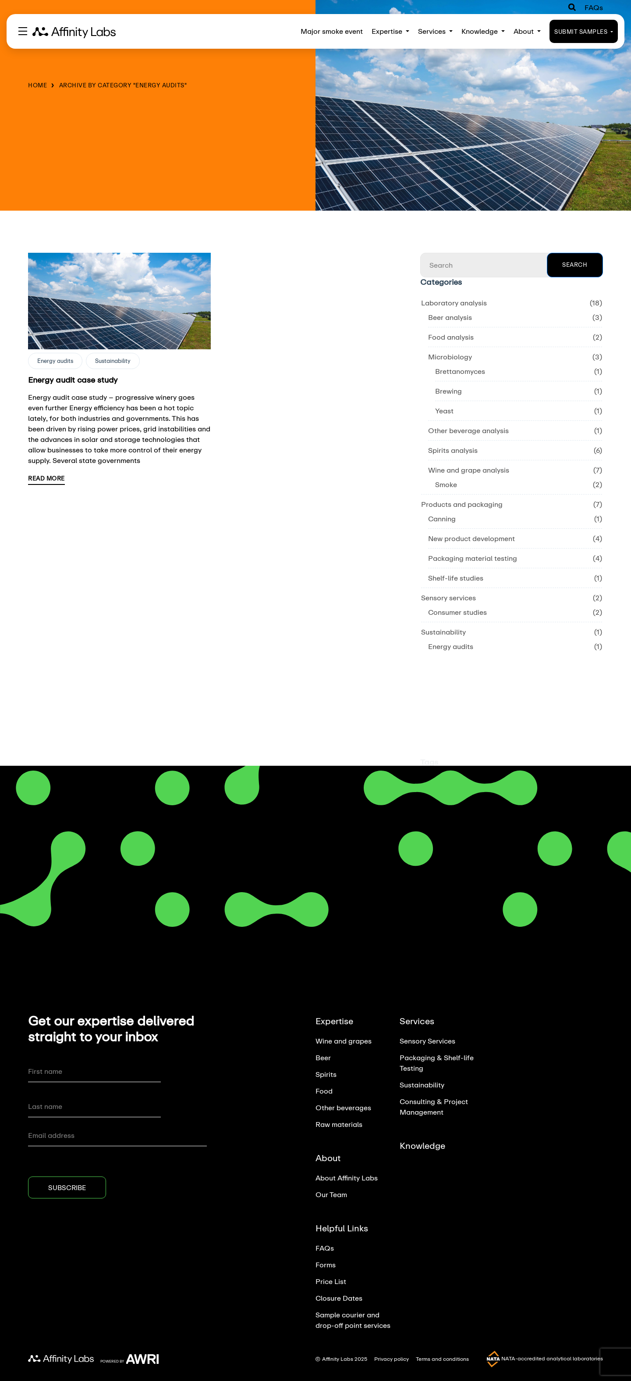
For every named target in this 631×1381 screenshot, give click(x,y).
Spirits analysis (453, 450)
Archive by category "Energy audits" (123, 85)
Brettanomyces (460, 371)
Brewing (448, 391)
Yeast (444, 410)
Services (435, 31)
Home (37, 85)
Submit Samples (583, 32)
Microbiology (450, 357)
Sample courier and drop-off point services (353, 1319)
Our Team (331, 1194)
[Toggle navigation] (22, 31)
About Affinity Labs (347, 1178)
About (527, 31)
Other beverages (343, 1107)
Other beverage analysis (468, 430)
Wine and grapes (344, 1041)
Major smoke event (332, 31)
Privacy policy (391, 1359)
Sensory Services (427, 1041)
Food (324, 1091)
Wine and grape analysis (468, 470)
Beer (323, 1057)
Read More (46, 478)
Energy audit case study (72, 379)
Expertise (390, 31)
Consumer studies (457, 612)
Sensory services (448, 597)
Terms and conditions (442, 1359)
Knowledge (483, 31)
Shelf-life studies (455, 578)
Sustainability (113, 361)
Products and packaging (462, 504)
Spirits (326, 1074)
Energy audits (55, 361)
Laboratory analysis (454, 303)
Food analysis (451, 337)
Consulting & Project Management (434, 1106)
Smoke (446, 484)
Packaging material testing (472, 558)
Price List (331, 1281)
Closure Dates (339, 1298)
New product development (471, 538)
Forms (326, 1264)
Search (574, 265)
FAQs (594, 7)
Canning (442, 518)
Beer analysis (450, 317)
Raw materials (339, 1124)
